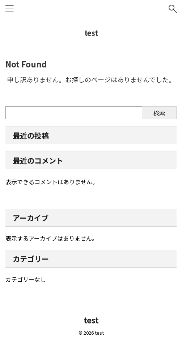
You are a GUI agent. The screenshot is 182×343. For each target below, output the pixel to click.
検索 (159, 112)
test (91, 33)
